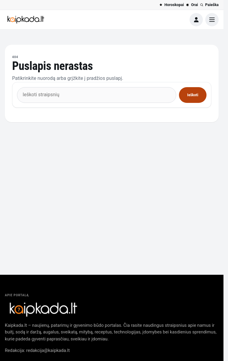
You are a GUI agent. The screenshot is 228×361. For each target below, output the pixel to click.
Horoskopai (171, 4)
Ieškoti (192, 95)
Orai (192, 4)
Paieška (209, 4)
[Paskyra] (196, 19)
